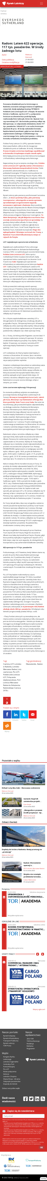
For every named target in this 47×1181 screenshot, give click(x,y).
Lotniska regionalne (10, 1062)
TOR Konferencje (33, 1041)
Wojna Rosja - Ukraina (11, 1079)
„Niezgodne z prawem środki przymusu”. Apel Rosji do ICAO (33, 812)
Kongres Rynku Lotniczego (9, 1058)
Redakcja (30, 1043)
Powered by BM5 (24, 1178)
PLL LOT (6, 1069)
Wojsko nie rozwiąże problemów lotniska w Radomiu (33, 876)
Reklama (30, 1046)
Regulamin (31, 1048)
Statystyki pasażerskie (11, 1081)
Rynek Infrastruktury (11, 1038)
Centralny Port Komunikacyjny (9, 1065)
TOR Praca (7, 1045)
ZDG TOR (30, 1039)
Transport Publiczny (10, 1041)
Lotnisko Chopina (9, 1076)
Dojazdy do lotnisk (10, 1084)
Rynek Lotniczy (9, 1043)
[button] (37, 958)
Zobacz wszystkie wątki (11, 1088)
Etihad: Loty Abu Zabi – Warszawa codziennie (21, 788)
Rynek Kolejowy (9, 1036)
